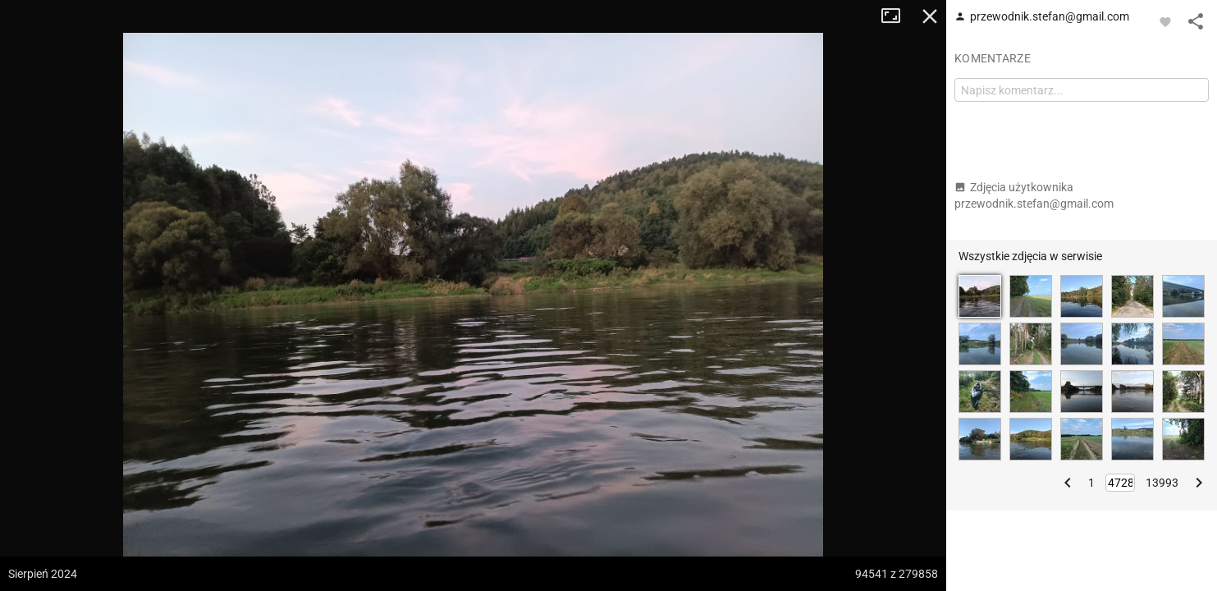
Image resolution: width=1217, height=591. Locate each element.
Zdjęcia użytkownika (1034, 195)
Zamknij (929, 16)
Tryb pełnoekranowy (897, 16)
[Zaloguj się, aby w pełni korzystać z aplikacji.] (1165, 21)
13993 (1162, 482)
